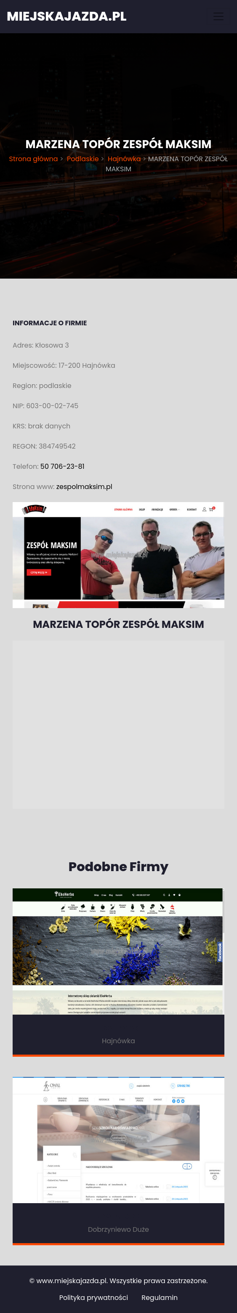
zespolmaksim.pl (84, 487)
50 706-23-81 (62, 466)
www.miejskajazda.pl (71, 1281)
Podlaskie (83, 159)
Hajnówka (124, 159)
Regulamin (159, 1297)
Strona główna (34, 159)
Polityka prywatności (93, 1297)
